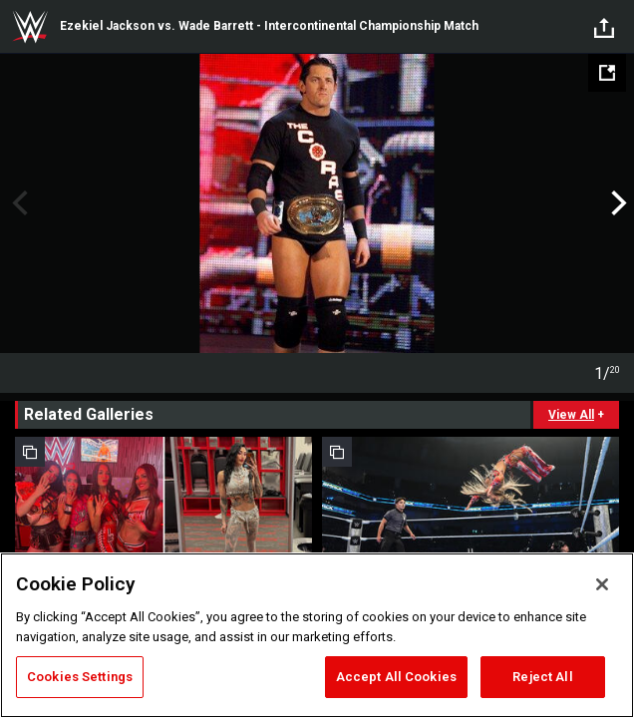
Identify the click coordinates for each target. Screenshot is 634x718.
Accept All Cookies (396, 676)
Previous (17, 203)
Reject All (542, 676)
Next (616, 203)
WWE (30, 27)
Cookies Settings (80, 676)
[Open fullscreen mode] (607, 73)
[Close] (602, 584)
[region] (317, 635)
